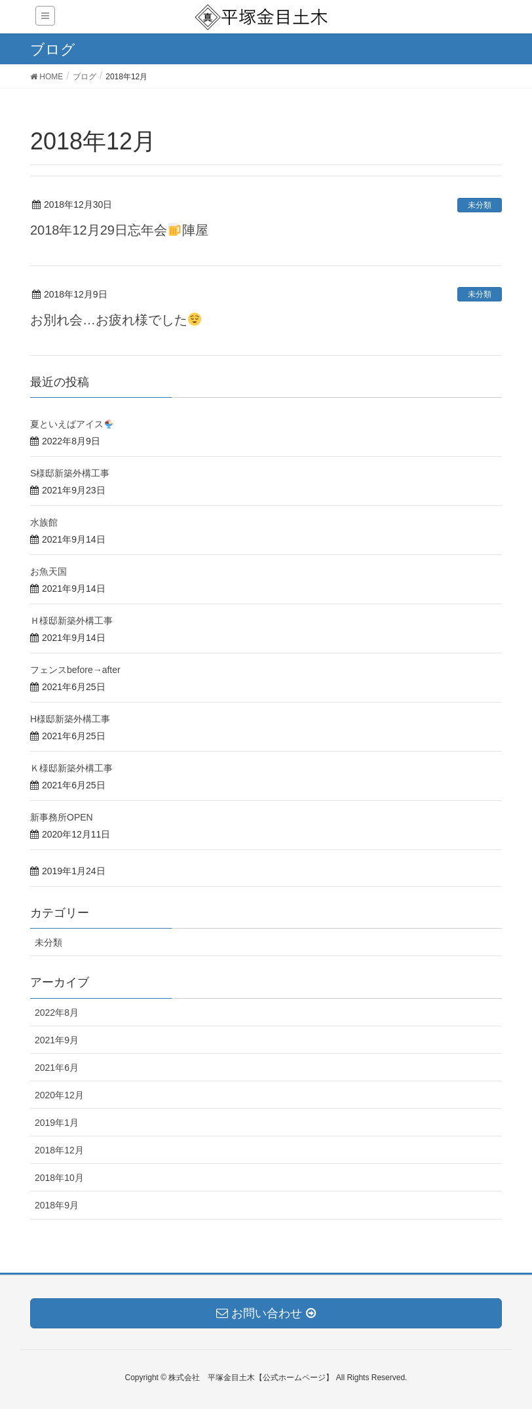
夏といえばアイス (71, 424)
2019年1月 (57, 1122)
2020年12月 (59, 1095)
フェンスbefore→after (75, 670)
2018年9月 (57, 1205)
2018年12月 (59, 1150)
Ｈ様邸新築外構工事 (71, 620)
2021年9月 (57, 1040)
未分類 (479, 205)
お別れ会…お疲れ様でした (115, 320)
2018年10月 (59, 1177)
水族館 (48, 522)
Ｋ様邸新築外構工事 (71, 768)
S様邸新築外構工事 (69, 473)
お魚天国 (48, 571)
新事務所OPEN (61, 817)
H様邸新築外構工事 (70, 719)
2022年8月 (57, 1012)
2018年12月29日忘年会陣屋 (119, 230)
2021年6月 (57, 1067)
